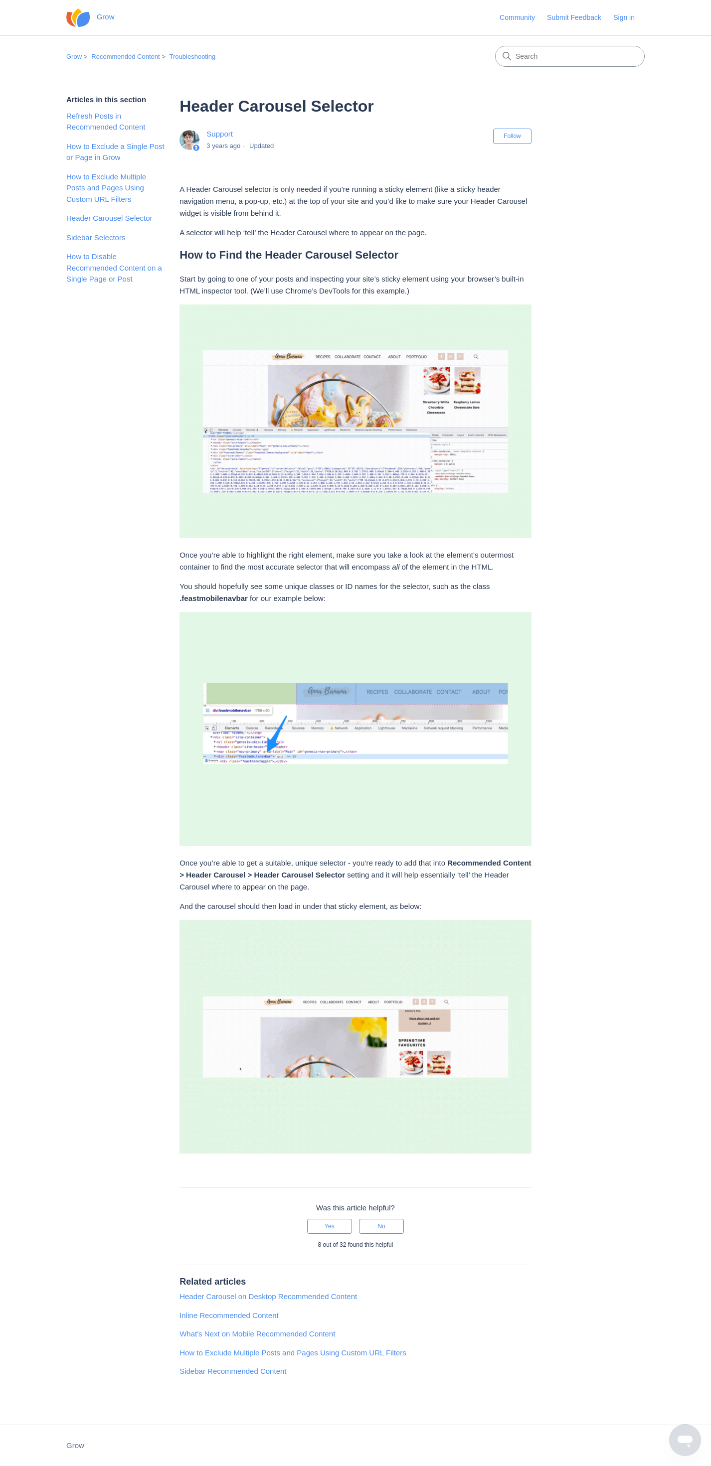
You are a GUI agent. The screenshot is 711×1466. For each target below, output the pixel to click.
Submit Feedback (574, 17)
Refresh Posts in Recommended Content (105, 122)
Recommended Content (125, 56)
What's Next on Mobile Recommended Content (257, 1333)
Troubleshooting (193, 56)
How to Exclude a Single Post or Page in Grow (115, 152)
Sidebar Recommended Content (232, 1371)
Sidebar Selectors (95, 237)
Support (219, 134)
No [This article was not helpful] (381, 1226)
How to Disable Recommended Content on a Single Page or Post (114, 267)
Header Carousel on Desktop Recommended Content (268, 1296)
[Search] (570, 56)
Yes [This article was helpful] (330, 1226)
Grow (74, 56)
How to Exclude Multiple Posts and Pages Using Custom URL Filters (106, 187)
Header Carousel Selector (109, 218)
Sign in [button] (624, 17)
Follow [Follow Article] (512, 136)
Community (517, 17)
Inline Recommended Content (228, 1315)
